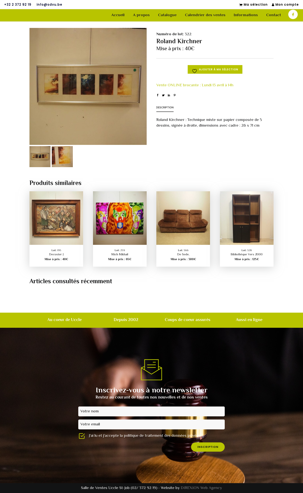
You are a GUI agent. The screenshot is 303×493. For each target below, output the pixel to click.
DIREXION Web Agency (201, 488)
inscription (207, 447)
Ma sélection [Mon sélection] (253, 5)
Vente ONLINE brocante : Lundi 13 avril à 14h (194, 85)
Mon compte (285, 4)
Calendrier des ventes (205, 15)
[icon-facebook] (293, 14)
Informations (246, 15)
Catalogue (167, 15)
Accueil (118, 15)
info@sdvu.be (49, 4)
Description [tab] (165, 107)
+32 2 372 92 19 (17, 4)
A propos (141, 15)
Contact (273, 15)
